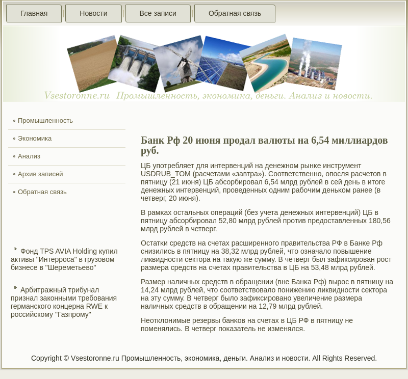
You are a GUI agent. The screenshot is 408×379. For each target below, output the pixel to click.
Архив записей (40, 174)
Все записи (158, 13)
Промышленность (45, 120)
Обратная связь (235, 13)
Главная (33, 13)
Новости (93, 13)
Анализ (29, 156)
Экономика (35, 138)
